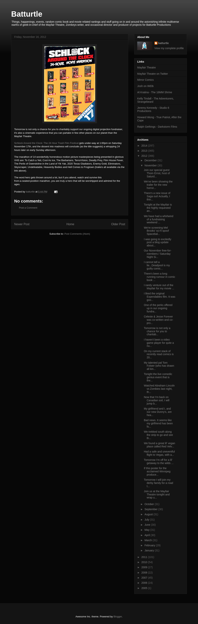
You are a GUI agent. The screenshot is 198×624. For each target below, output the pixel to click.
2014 (144, 145)
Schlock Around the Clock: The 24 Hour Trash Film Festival (46, 143)
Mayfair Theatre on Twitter (152, 73)
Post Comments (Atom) (77, 233)
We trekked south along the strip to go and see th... (158, 435)
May (147, 529)
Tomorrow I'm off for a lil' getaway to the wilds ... (159, 461)
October (149, 504)
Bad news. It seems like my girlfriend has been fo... (158, 423)
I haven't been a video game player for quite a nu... (159, 343)
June (147, 524)
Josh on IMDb (145, 86)
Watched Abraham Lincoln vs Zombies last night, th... (159, 388)
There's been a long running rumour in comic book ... (159, 277)
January (149, 550)
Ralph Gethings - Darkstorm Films (157, 126)
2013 (144, 150)
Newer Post (22, 224)
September (151, 509)
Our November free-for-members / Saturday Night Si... (157, 253)
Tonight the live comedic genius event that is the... (158, 377)
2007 (144, 577)
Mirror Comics (145, 79)
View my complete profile (169, 48)
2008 (144, 572)
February (150, 545)
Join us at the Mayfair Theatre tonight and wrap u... (157, 494)
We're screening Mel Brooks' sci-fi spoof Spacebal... (156, 231)
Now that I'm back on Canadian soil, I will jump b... (156, 400)
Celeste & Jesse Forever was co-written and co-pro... (158, 319)
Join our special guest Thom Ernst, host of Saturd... (157, 173)
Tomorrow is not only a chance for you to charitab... (157, 331)
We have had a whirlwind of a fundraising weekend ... (158, 219)
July (147, 519)
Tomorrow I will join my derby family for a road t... (158, 483)
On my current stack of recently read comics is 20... (159, 354)
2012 (144, 155)
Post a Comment (28, 207)
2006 (144, 582)
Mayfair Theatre (146, 67)
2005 (144, 588)
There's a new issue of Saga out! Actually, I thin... (157, 196)
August (148, 514)
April (147, 535)
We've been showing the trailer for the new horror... (158, 184)
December (150, 160)
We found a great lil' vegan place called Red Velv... (159, 445)
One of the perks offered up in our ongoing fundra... (158, 308)
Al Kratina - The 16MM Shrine (154, 92)
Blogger (117, 616)
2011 (144, 557)
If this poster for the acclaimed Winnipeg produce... (157, 471)
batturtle (163, 43)
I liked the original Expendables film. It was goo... (159, 296)
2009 (144, 567)
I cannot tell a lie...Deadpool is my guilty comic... (157, 265)
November (150, 165)
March (148, 540)
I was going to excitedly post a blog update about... (157, 242)
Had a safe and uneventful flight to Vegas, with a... (159, 453)
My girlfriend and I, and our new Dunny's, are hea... (158, 412)
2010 (144, 562)
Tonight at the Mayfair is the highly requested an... (158, 208)
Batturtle (26, 14)
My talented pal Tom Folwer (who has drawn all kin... (159, 366)
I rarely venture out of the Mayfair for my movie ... (159, 287)
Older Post (118, 224)
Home (70, 224)
